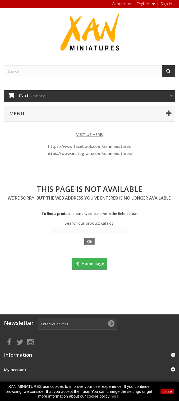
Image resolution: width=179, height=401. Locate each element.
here (115, 396)
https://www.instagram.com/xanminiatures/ (89, 153)
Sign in (166, 3)
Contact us (121, 3)
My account (15, 369)
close (167, 391)
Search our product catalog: (89, 223)
